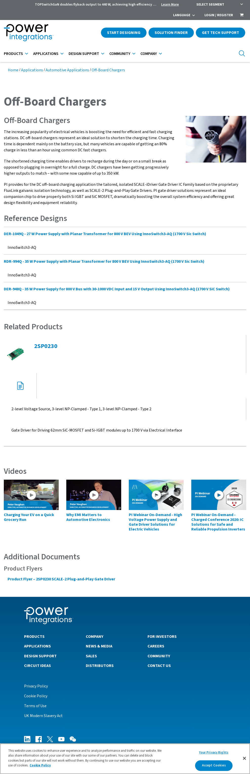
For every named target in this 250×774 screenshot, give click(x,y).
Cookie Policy (35, 696)
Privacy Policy (36, 686)
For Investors (162, 636)
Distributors (100, 665)
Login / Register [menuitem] (218, 15)
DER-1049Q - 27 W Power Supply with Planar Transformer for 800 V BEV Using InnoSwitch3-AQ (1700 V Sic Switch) (105, 234)
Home (13, 70)
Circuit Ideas (37, 665)
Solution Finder (171, 32)
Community (119, 53)
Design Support (84, 53)
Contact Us (159, 665)
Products (13, 53)
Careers (156, 646)
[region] (125, 758)
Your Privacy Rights (213, 752)
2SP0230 (45, 346)
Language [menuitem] (181, 15)
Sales (91, 656)
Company (148, 53)
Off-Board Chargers (108, 70)
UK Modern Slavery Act (43, 716)
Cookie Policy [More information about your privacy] (40, 765)
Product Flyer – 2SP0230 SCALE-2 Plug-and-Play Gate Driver (61, 579)
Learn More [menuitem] (170, 4)
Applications (45, 53)
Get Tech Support (220, 32)
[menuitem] (241, 15)
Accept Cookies (214, 765)
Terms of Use (35, 706)
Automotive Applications (67, 70)
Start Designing (123, 32)
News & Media (99, 646)
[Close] (244, 758)
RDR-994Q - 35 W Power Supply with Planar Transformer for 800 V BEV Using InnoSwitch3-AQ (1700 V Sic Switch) (104, 261)
